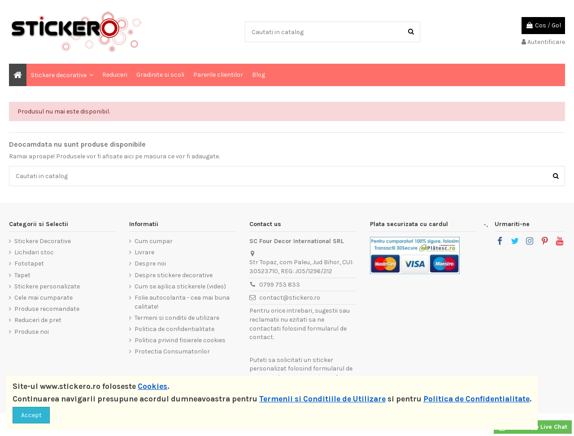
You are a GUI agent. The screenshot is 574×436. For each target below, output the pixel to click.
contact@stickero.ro (289, 297)
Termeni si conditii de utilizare (177, 318)
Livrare (144, 252)
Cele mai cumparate (43, 297)
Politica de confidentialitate (174, 329)
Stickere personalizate (47, 286)
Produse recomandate (46, 309)
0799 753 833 (279, 284)
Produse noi (31, 332)
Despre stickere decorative (174, 275)
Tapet (22, 275)
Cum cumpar (154, 241)
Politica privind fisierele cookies (180, 340)
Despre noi (150, 263)
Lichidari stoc (34, 252)
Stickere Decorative (42, 241)
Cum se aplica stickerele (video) (180, 286)
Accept (31, 415)
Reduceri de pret (37, 320)
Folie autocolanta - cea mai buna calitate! (182, 302)
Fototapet (29, 263)
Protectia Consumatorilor (172, 351)
